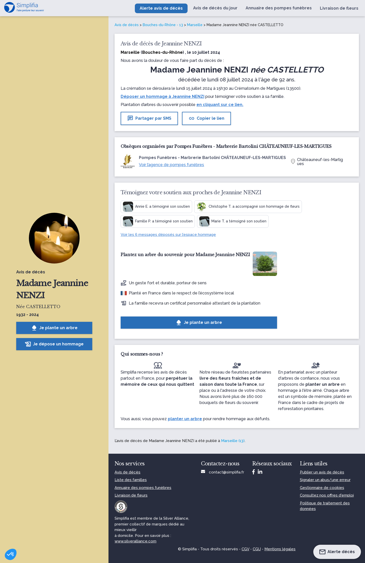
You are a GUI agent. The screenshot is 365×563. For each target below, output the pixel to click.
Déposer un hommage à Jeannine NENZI (162, 96)
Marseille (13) (233, 440)
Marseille (195, 25)
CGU (257, 549)
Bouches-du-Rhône (162, 52)
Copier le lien (206, 118)
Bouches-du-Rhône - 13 (163, 25)
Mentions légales (280, 549)
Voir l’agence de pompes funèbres (171, 164)
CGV (245, 549)
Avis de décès (127, 25)
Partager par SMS (149, 118)
